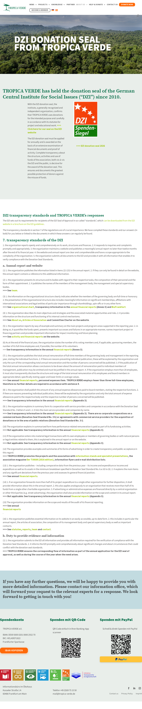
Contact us (112, 5)
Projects (42, 5)
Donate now (127, 4)
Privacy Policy (127, 693)
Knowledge (56, 5)
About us (80, 5)
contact (46, 529)
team (14, 290)
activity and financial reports (27, 336)
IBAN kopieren (14, 650)
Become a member (40, 10)
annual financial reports (83, 307)
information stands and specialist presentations (102, 456)
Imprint (139, 693)
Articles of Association (34, 320)
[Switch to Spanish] (56, 11)
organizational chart (23, 307)
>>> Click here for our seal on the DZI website (45, 129)
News (31, 5)
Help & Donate (96, 5)
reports (26, 529)
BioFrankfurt (119, 307)
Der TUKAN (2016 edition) (40, 459)
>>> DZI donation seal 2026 (90, 146)
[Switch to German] (53, 11)
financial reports (63, 349)
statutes (16, 529)
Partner (71, 5)
